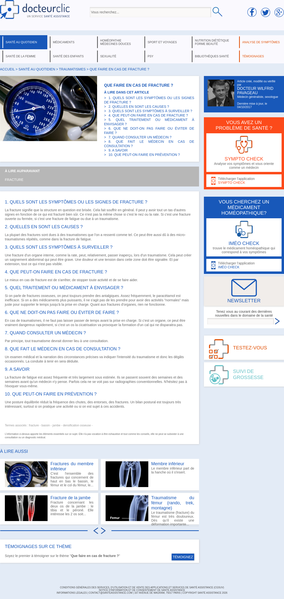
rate (156, 214)
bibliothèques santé (212, 56)
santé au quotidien (21, 42)
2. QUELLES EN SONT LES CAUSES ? (139, 107)
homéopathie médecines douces (115, 42)
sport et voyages (162, 42)
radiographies (125, 382)
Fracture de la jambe (70, 497)
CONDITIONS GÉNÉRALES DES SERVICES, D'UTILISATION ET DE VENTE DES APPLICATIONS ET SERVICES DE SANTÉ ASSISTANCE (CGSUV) (142, 587)
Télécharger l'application (244, 181)
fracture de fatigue (66, 219)
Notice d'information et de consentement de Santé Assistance (142, 590)
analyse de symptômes (261, 42)
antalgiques (110, 296)
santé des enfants (68, 56)
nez (141, 214)
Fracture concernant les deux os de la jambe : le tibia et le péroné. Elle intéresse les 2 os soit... (49, 508)
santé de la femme (21, 56)
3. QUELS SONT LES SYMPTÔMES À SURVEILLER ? (150, 111)
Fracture (14, 180)
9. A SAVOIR (118, 150)
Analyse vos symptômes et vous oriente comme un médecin (244, 152)
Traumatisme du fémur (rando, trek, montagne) (172, 502)
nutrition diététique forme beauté (212, 42)
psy (150, 56)
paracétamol (165, 296)
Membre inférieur (167, 463)
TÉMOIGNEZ (183, 557)
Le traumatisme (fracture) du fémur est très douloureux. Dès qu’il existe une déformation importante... (150, 509)
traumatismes (72, 69)
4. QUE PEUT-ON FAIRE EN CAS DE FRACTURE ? (148, 115)
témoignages (253, 56)
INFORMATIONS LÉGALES (72, 592)
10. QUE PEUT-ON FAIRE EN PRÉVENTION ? (144, 155)
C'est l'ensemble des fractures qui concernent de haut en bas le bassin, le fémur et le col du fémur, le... (49, 474)
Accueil (7, 69)
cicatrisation (88, 325)
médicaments (64, 42)
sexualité (108, 56)
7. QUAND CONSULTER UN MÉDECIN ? (140, 137)
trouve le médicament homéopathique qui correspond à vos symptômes (244, 237)
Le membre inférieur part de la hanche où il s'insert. (150, 474)
